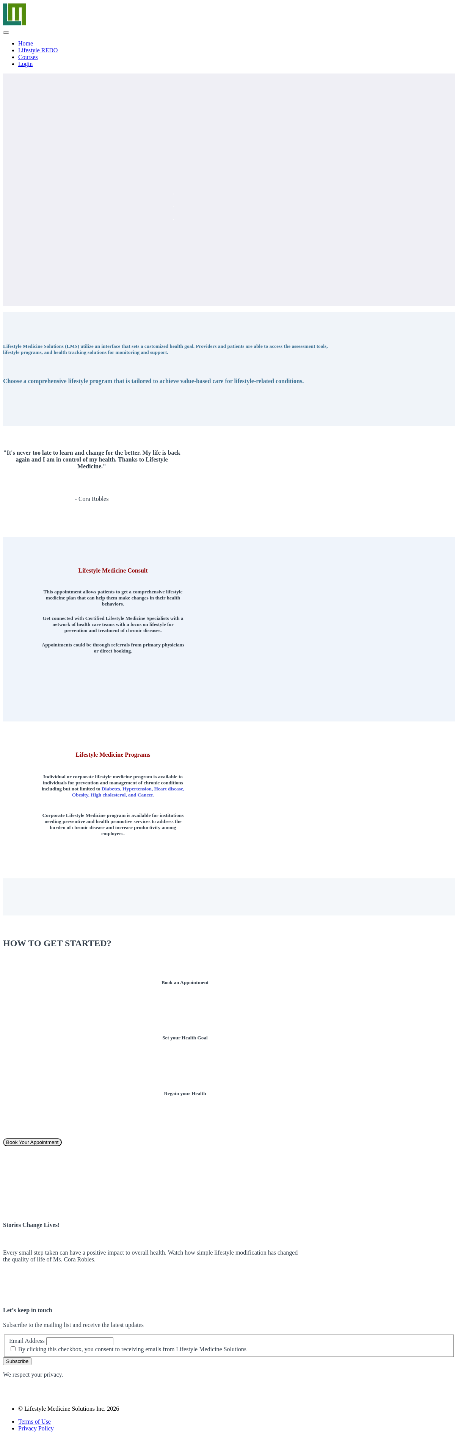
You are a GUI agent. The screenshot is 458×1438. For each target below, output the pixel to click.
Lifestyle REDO (38, 50)
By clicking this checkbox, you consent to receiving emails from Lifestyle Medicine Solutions (132, 1349)
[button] (6, 32)
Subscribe (17, 1361)
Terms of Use (34, 1421)
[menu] (229, 53)
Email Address (27, 1341)
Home (25, 43)
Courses (28, 57)
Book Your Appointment (32, 1142)
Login (25, 64)
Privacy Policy (36, 1428)
